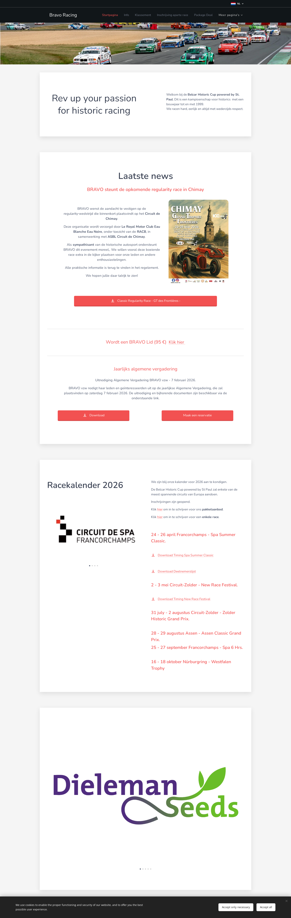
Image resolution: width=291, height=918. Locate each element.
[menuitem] (103, 15)
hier (160, 509)
